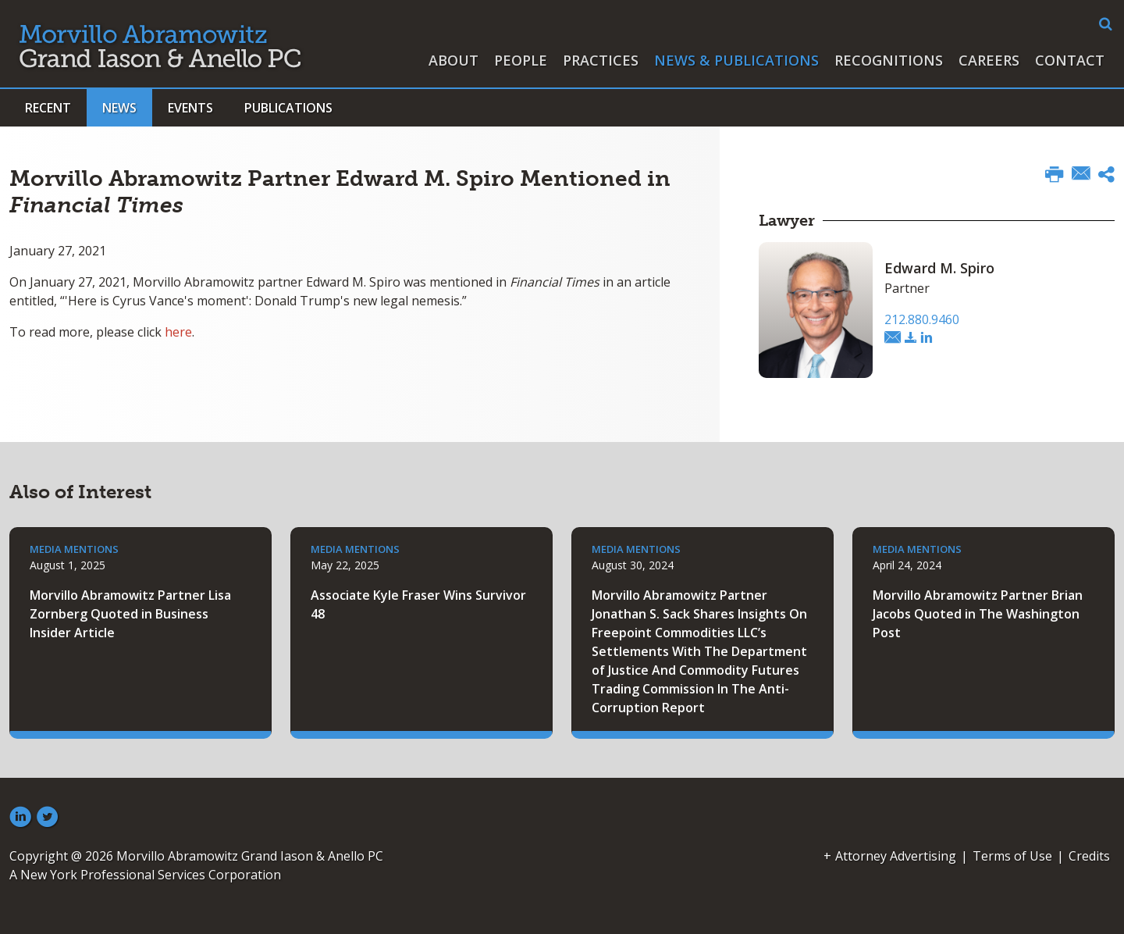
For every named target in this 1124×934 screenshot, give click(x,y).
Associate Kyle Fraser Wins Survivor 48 (418, 604)
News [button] (119, 107)
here (178, 331)
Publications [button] (288, 107)
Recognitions (888, 60)
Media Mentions (74, 549)
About (453, 60)
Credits (1089, 855)
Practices (600, 60)
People (520, 60)
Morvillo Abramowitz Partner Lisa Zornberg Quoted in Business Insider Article (130, 613)
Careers (989, 60)
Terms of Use (1012, 855)
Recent (48, 107)
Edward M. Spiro (939, 267)
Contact (1069, 60)
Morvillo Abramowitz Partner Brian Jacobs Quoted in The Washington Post (978, 613)
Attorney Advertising (895, 855)
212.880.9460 (921, 319)
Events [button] (190, 107)
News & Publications (736, 60)
